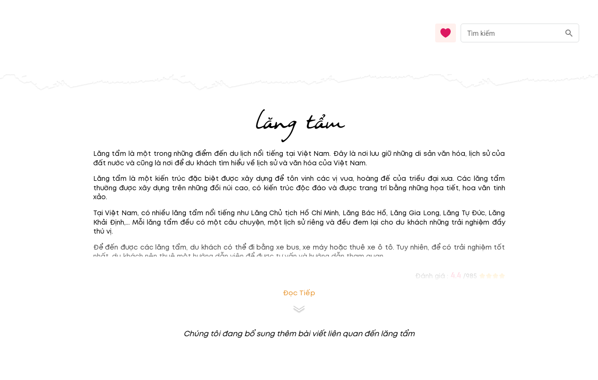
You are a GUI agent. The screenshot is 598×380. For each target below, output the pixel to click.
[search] (569, 33)
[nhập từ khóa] (510, 33)
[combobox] (520, 33)
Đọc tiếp (299, 293)
